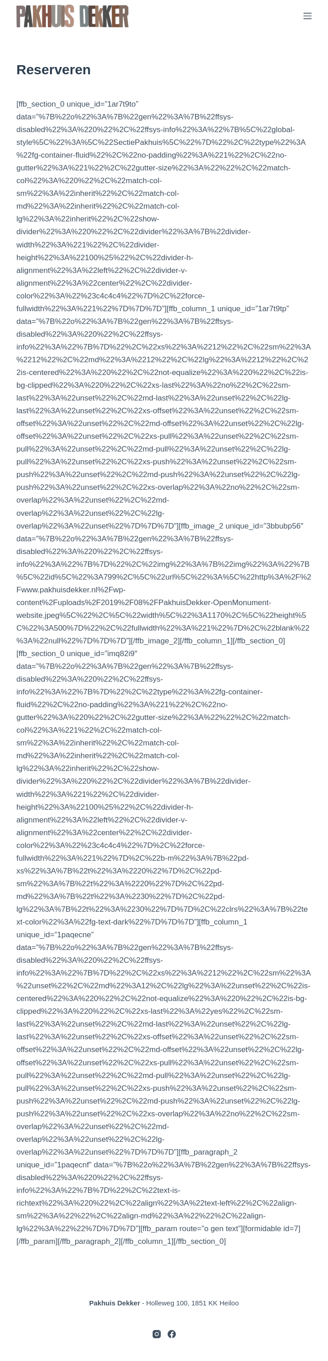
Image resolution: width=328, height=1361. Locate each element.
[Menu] (307, 16)
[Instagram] (157, 1334)
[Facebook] (172, 1334)
